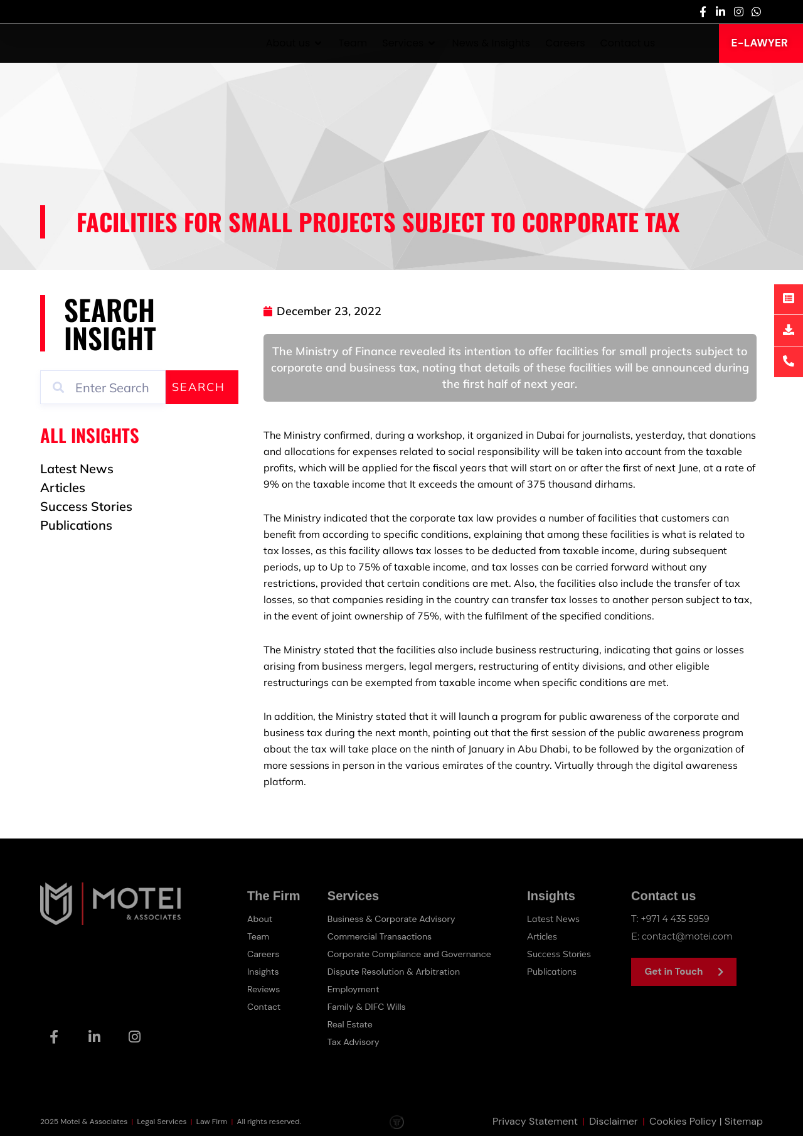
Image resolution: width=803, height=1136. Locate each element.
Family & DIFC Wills (368, 1006)
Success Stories (562, 954)
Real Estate (351, 1024)
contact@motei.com (690, 936)
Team (258, 936)
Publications (556, 971)
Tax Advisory (354, 1042)
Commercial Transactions (382, 936)
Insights (264, 971)
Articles (545, 936)
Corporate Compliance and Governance (414, 954)
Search (198, 387)
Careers (264, 954)
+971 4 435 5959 (677, 918)
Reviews (264, 989)
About (260, 919)
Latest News (555, 918)
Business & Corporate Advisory (394, 919)
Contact (265, 1006)
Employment (354, 989)
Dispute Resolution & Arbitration (397, 971)
